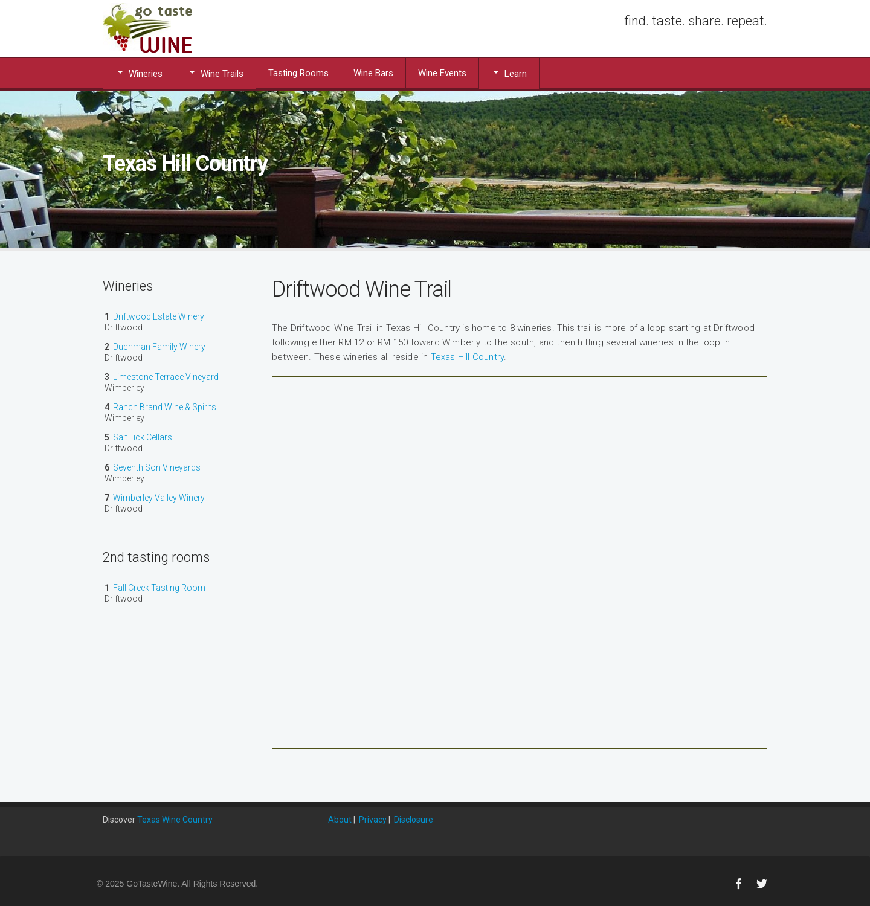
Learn (509, 73)
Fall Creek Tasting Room (159, 588)
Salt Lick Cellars (142, 437)
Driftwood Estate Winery (158, 316)
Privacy (373, 819)
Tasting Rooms (298, 73)
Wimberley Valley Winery (159, 498)
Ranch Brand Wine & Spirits (164, 407)
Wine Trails (215, 73)
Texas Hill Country (467, 357)
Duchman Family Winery (159, 347)
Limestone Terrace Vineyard (166, 377)
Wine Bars (373, 73)
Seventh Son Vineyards (157, 467)
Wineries (139, 73)
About (340, 819)
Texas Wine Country (175, 819)
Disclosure (413, 819)
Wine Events (442, 73)
